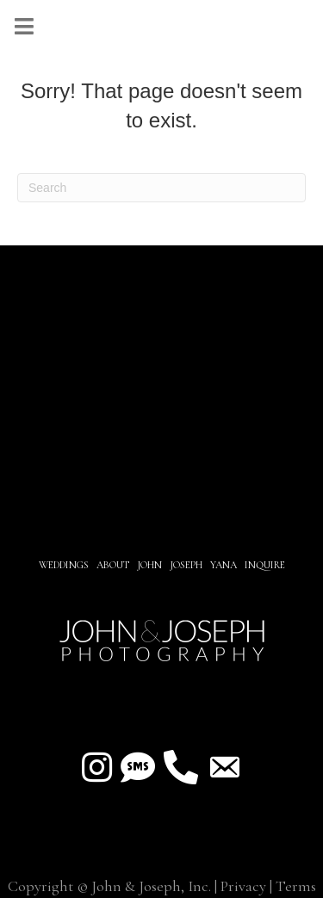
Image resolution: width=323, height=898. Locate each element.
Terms (296, 885)
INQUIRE (265, 565)
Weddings (64, 565)
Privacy (243, 885)
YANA (223, 565)
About (114, 565)
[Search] (161, 187)
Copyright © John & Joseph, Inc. (109, 885)
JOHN (149, 565)
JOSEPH (186, 565)
